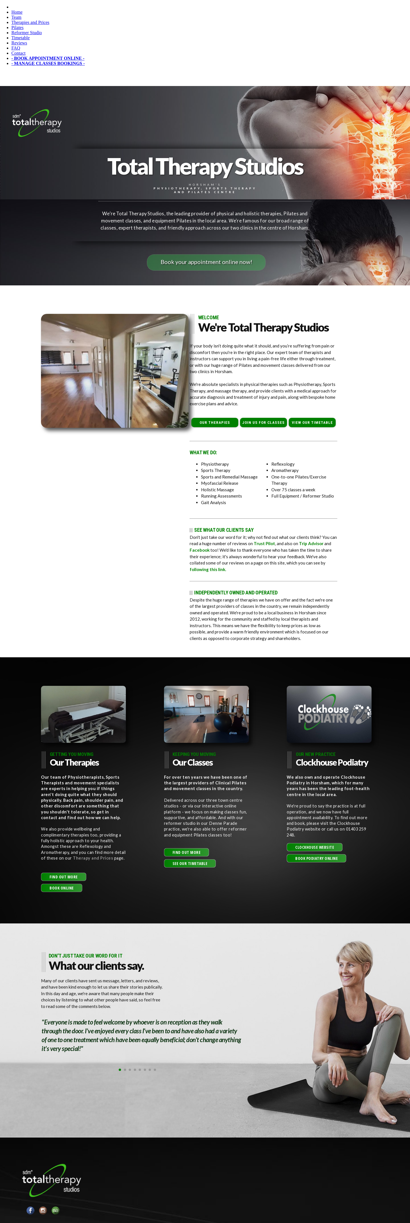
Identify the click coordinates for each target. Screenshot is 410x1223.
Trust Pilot (264, 543)
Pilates (17, 27)
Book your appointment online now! (206, 261)
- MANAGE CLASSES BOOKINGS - (48, 63)
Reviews (19, 42)
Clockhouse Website (314, 847)
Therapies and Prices (30, 22)
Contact (18, 53)
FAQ (15, 48)
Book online (62, 887)
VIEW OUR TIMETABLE (312, 422)
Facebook (199, 550)
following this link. (208, 569)
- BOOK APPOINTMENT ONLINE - (48, 58)
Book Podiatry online (316, 858)
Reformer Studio (26, 32)
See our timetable (190, 863)
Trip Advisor (311, 543)
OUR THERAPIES (215, 422)
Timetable (20, 37)
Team (16, 17)
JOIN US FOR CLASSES (264, 422)
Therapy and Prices (93, 857)
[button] (63, 876)
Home (16, 12)
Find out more (64, 876)
